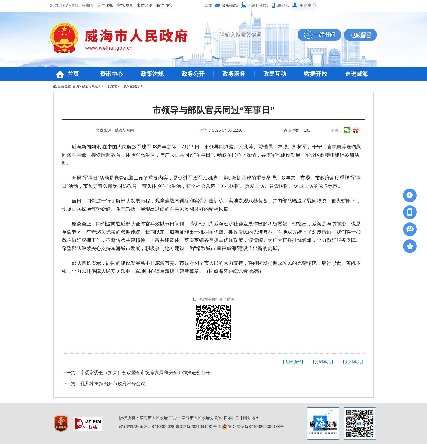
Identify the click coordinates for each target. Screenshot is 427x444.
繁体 (208, 5)
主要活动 (136, 86)
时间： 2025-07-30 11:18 (221, 130)
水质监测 (144, 5)
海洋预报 (164, 5)
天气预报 (105, 5)
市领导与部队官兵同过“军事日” (213, 110)
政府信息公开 (92, 86)
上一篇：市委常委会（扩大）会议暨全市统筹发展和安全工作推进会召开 (136, 372)
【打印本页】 (323, 361)
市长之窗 (110, 86)
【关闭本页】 (353, 361)
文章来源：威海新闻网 (115, 130)
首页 (73, 74)
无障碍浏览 (258, 5)
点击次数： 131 (297, 130)
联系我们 (231, 417)
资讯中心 (111, 74)
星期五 (88, 5)
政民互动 (274, 74)
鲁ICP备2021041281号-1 (198, 426)
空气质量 (125, 5)
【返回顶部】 (293, 361)
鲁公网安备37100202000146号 (253, 426)
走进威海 (356, 74)
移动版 (283, 5)
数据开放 (315, 74)
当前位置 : (65, 86)
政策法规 (152, 74)
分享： (337, 130)
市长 (123, 86)
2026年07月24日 (66, 5)
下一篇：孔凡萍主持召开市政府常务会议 (103, 383)
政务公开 (193, 74)
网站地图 (251, 417)
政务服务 (233, 74)
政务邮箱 (230, 5)
